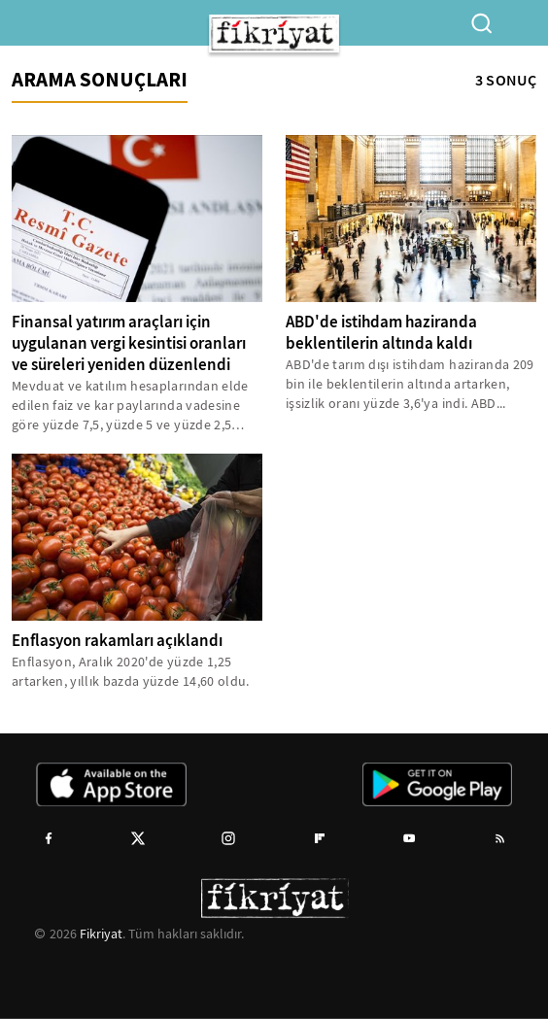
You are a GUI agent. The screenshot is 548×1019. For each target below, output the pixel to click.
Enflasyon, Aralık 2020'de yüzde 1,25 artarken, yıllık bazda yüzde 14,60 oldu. (131, 671)
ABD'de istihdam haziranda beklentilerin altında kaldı (381, 333)
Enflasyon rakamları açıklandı (117, 640)
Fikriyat (101, 933)
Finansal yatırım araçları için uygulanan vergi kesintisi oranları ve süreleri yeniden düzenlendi (129, 343)
